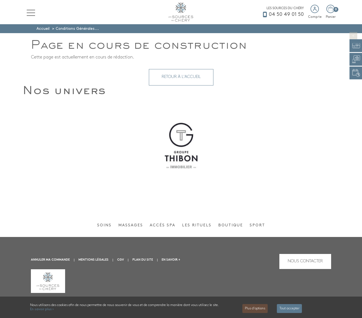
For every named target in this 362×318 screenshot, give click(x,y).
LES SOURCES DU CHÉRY (285, 8)
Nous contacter (305, 261)
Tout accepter (289, 308)
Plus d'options (255, 308)
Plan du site (142, 259)
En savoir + (171, 259)
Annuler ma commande (50, 259)
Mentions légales (93, 259)
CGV (120, 259)
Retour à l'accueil (181, 77)
